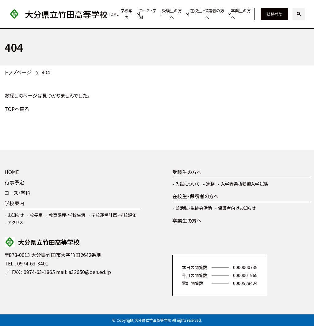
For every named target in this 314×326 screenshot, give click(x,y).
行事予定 (14, 182)
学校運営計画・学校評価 (113, 215)
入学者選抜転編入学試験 (244, 184)
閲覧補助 (274, 14)
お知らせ (16, 215)
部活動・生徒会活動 (193, 208)
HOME (113, 14)
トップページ (18, 72)
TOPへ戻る (17, 109)
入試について (187, 184)
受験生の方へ (172, 14)
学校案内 (126, 14)
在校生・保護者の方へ (207, 14)
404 (46, 72)
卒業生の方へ (241, 14)
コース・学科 (147, 14)
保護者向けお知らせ (236, 208)
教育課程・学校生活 (67, 215)
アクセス (15, 222)
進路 (210, 184)
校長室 (36, 215)
